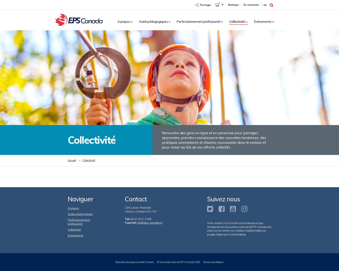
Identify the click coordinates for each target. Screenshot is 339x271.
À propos (123, 21)
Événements (262, 21)
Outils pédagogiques (153, 21)
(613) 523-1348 (140, 219)
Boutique (233, 4)
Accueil (72, 160)
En (265, 5)
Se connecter (251, 4)
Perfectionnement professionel (198, 21)
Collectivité (237, 21)
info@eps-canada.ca (149, 222)
